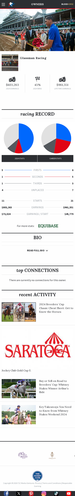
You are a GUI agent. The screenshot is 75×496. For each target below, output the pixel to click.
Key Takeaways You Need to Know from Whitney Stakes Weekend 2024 (55, 410)
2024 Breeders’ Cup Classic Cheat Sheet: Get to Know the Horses (56, 308)
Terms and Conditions (51, 483)
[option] (23, 456)
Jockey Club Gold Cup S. (16, 370)
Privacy (38, 483)
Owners (37, 4)
